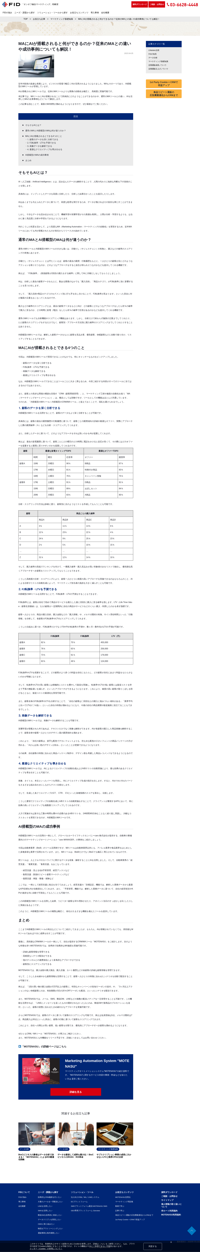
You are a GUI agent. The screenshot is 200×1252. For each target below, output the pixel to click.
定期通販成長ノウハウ (157, 65)
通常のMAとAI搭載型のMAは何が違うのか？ (45, 131)
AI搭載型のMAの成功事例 (37, 155)
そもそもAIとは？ (33, 125)
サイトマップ (167, 1200)
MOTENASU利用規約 (171, 1215)
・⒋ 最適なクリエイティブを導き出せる (43, 149)
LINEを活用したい (45, 1206)
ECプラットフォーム (79, 1202)
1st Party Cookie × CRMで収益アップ (164, 84)
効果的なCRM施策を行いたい (49, 1197)
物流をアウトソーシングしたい (50, 1229)
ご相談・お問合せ (157, 4)
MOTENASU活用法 (123, 1197)
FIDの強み (7, 13)
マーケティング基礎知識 (158, 61)
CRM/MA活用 (153, 50)
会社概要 (105, 13)
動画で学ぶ (119, 1206)
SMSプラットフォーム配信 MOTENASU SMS (89, 1206)
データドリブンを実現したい (49, 1220)
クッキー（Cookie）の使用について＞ (46, 1249)
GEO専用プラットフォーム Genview (85, 1211)
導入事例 (95, 13)
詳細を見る (75, 1092)
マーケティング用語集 (124, 1202)
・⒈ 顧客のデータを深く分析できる (41, 139)
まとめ (28, 160)
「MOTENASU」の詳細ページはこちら (42, 1046)
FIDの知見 (152, 54)
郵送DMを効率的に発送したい (50, 1215)
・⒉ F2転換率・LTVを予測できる (40, 143)
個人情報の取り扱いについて (171, 1205)
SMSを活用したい (45, 1211)
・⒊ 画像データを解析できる (38, 146)
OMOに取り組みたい (46, 1224)
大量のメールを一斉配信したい (50, 1202)
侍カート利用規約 (169, 1211)
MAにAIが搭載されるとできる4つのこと (43, 136)
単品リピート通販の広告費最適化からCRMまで (164, 94)
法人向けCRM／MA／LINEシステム (85, 1197)
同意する (153, 1246)
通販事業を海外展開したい (48, 1233)
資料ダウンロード (140, 4)
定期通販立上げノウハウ (158, 69)
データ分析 (152, 58)
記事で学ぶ (119, 1211)
